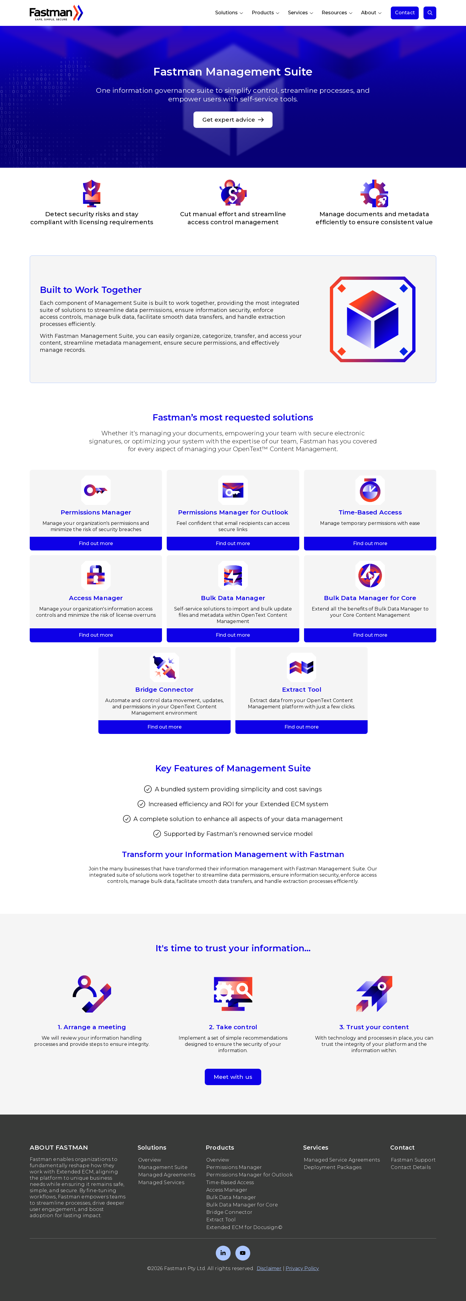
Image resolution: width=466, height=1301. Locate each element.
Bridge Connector (229, 1212)
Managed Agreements (166, 1175)
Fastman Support (413, 1160)
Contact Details (411, 1167)
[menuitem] (229, 13)
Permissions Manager (234, 1167)
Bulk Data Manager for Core (242, 1205)
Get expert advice (233, 119)
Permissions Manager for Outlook (249, 1175)
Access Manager (227, 1190)
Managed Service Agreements (342, 1160)
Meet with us (233, 1076)
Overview (149, 1160)
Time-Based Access (230, 1182)
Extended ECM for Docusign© (244, 1227)
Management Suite (163, 1167)
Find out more (95, 473)
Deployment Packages (332, 1167)
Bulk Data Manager (231, 1197)
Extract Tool (221, 1219)
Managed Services (161, 1182)
